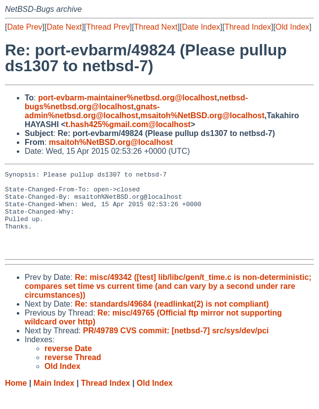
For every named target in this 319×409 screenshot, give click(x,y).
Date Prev (24, 27)
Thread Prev (108, 27)
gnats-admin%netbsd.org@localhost (92, 111)
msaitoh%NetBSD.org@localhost (202, 115)
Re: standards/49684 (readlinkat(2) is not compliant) (172, 320)
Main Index (54, 399)
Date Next (63, 27)
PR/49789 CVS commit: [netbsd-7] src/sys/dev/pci (176, 347)
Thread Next (155, 27)
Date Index (201, 27)
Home (16, 399)
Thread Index (248, 27)
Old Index (292, 27)
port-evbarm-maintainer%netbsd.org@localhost (127, 97)
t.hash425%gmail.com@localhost (128, 124)
